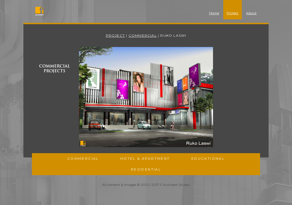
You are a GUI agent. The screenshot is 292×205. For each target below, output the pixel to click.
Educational (208, 158)
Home (214, 13)
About (251, 13)
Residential (146, 169)
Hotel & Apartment (145, 158)
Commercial (143, 35)
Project (232, 13)
